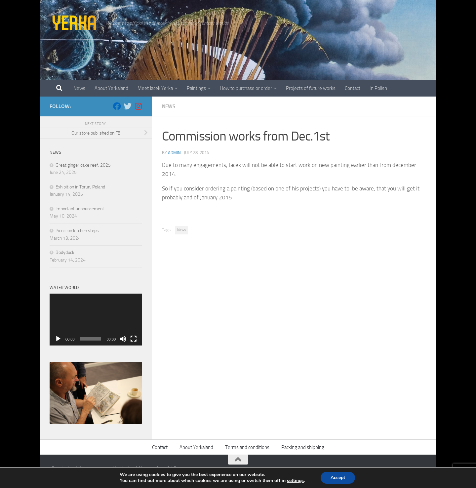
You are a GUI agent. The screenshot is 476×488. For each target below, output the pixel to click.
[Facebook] (117, 106)
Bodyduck (65, 252)
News (79, 88)
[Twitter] (128, 106)
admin (174, 152)
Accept (338, 477)
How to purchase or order (246, 88)
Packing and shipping (302, 447)
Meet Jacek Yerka (155, 88)
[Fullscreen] (133, 339)
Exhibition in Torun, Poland (80, 187)
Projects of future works (311, 88)
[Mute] (123, 339)
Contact (352, 88)
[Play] (58, 339)
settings (295, 481)
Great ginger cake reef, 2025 (83, 165)
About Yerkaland (111, 88)
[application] (96, 320)
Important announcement (80, 209)
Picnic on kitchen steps (77, 230)
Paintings (196, 88)
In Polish (378, 88)
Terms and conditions (247, 447)
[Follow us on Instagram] (138, 106)
